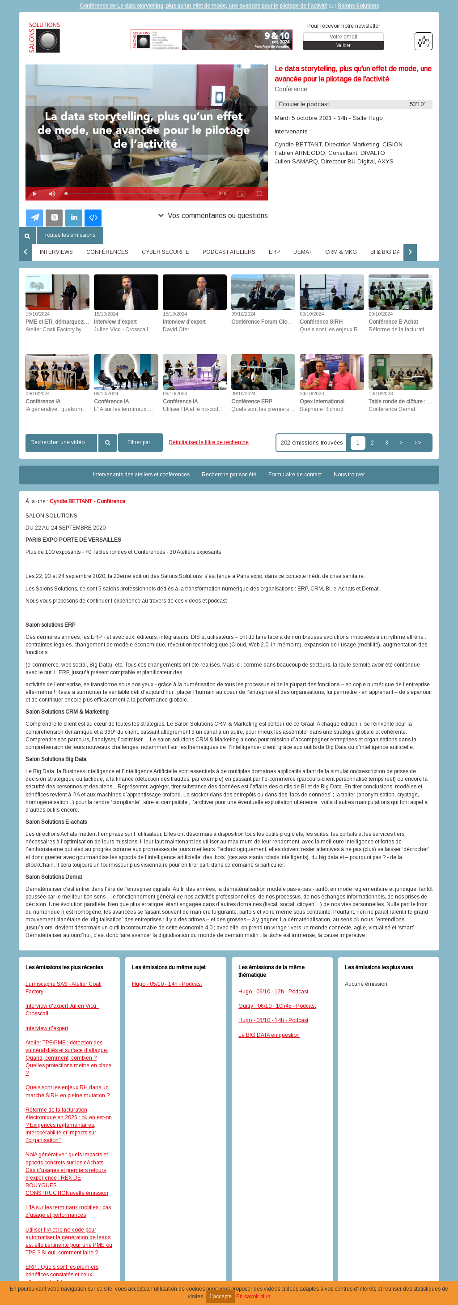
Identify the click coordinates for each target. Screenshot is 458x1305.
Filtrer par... (140, 442)
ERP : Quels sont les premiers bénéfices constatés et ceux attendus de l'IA (61, 1274)
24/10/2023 (312, 393)
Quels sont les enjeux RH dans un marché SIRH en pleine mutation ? (67, 1091)
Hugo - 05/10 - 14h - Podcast (167, 984)
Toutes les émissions (69, 235)
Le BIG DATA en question (269, 1035)
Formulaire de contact (295, 474)
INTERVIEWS (56, 252)
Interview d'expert (46, 1028)
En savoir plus (253, 1296)
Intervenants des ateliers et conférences (141, 474)
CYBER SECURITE (165, 252)
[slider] (137, 193)
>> (417, 443)
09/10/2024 (243, 314)
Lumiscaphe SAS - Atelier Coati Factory (63, 988)
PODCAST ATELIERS (229, 252)
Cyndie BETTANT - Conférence (87, 501)
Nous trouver (349, 474)
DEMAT (302, 252)
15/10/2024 (37, 314)
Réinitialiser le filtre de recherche (209, 442)
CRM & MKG (341, 252)
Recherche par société (229, 474)
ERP (274, 252)
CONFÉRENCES (107, 252)
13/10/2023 (381, 393)
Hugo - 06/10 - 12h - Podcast (273, 991)
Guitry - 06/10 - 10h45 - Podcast (277, 1006)
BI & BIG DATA (388, 252)
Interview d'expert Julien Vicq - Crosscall (62, 1010)
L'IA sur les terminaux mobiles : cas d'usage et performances (68, 1211)
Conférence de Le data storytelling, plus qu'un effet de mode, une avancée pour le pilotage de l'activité (203, 6)
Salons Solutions (358, 6)
